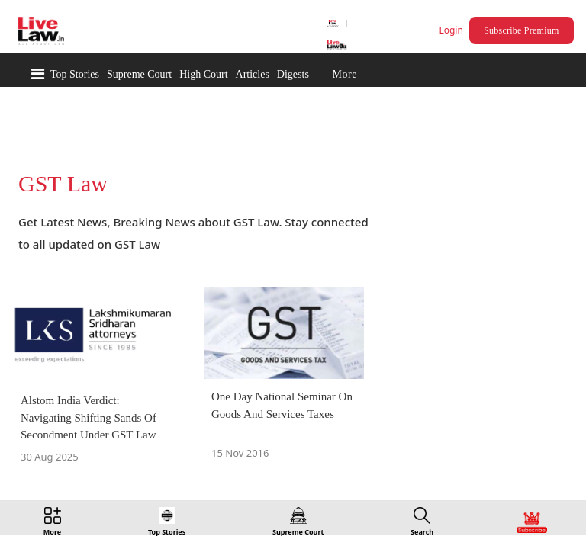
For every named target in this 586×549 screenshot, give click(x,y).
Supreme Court (139, 74)
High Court (203, 74)
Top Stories (74, 74)
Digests (293, 74)
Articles (252, 74)
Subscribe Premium (523, 30)
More (344, 74)
